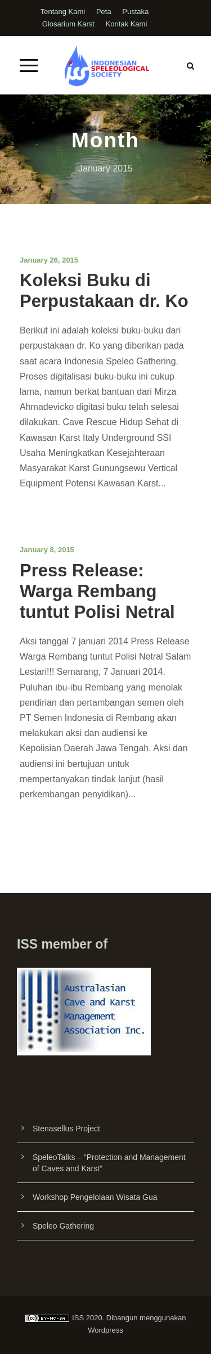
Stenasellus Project (66, 1128)
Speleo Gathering (63, 1225)
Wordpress (105, 1330)
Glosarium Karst (68, 24)
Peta (103, 11)
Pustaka (135, 11)
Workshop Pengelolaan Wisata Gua (95, 1197)
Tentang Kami (63, 11)
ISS (78, 1318)
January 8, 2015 (47, 549)
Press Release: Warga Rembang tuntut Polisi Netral (97, 591)
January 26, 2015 (49, 260)
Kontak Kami (126, 24)
